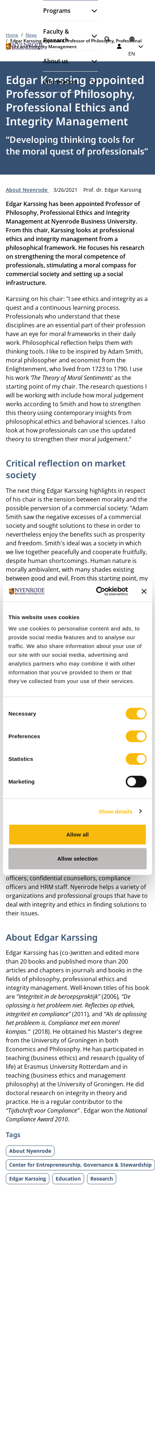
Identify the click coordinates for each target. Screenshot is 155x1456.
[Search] (107, 39)
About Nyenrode (27, 189)
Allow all (77, 834)
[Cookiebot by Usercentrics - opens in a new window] (97, 591)
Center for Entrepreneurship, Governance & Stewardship (80, 1164)
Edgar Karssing (27, 1178)
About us (55, 61)
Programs (57, 11)
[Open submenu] (91, 10)
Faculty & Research (56, 35)
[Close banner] (144, 591)
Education (68, 1178)
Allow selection (77, 858)
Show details (116, 811)
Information (60, 82)
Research (101, 1178)
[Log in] (119, 46)
